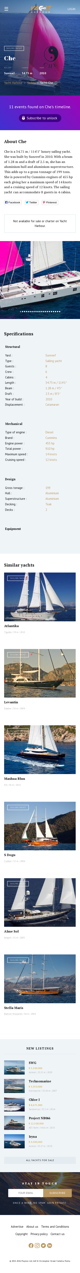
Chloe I (34, 1100)
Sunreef (9, 73)
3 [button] (24, 311)
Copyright (21, 1234)
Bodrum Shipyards (13, 1013)
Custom (8, 861)
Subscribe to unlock (42, 118)
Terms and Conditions (55, 1227)
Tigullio (8, 632)
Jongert (7, 937)
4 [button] (26, 311)
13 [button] (45, 311)
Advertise (17, 1227)
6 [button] (30, 311)
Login (71, 9)
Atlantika (11, 626)
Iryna (33, 1136)
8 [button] (35, 311)
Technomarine (40, 1081)
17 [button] (53, 311)
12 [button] (43, 311)
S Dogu (9, 855)
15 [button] (49, 311)
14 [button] (47, 311)
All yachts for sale (40, 1160)
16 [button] (51, 311)
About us (32, 1227)
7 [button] (33, 311)
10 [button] (39, 311)
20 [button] (59, 311)
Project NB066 (39, 1118)
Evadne (7, 708)
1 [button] (20, 311)
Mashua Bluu (14, 778)
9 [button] (37, 311)
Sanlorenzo (34, 1109)
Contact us (58, 1234)
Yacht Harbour (41, 10)
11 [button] (41, 311)
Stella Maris (13, 1007)
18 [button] (55, 311)
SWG (32, 1063)
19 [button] (57, 311)
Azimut (32, 1072)
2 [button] (22, 311)
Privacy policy (39, 1234)
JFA (5, 784)
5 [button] (28, 311)
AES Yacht (33, 1127)
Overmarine (35, 1090)
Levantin (11, 702)
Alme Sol (11, 931)
